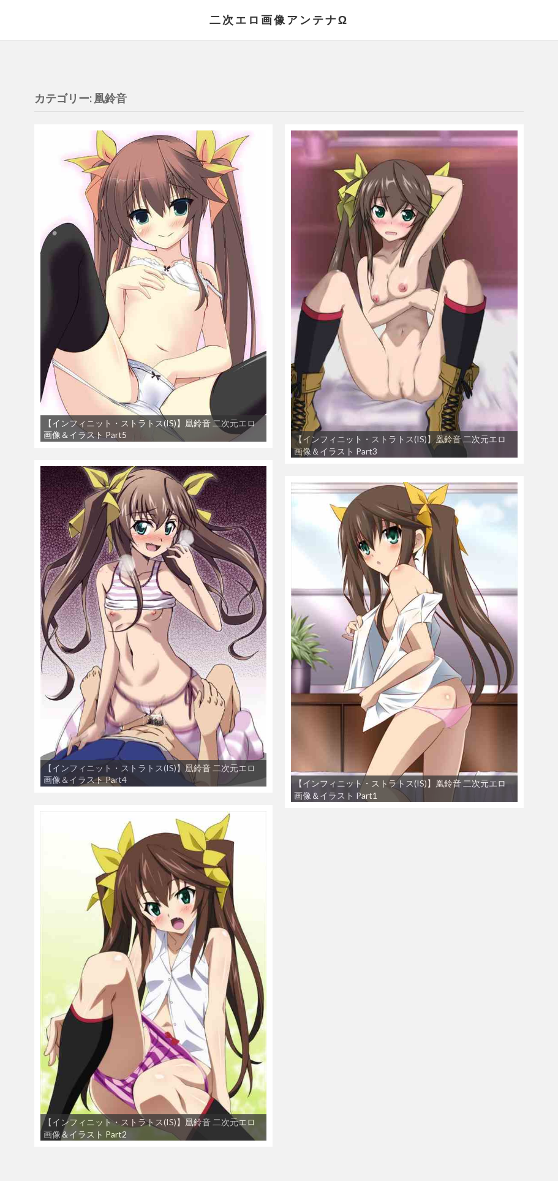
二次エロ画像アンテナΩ (279, 19)
